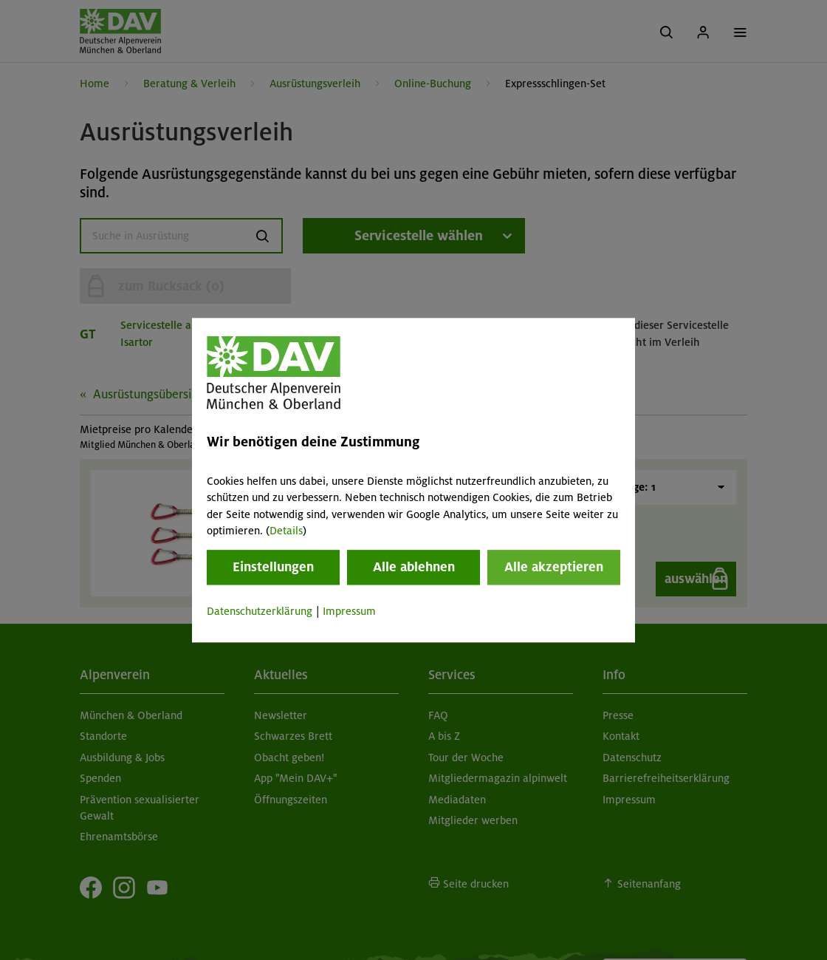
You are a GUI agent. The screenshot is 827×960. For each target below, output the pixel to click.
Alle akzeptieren (553, 567)
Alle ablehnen (414, 567)
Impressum (349, 612)
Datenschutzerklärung (259, 612)
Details (286, 530)
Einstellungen (273, 567)
